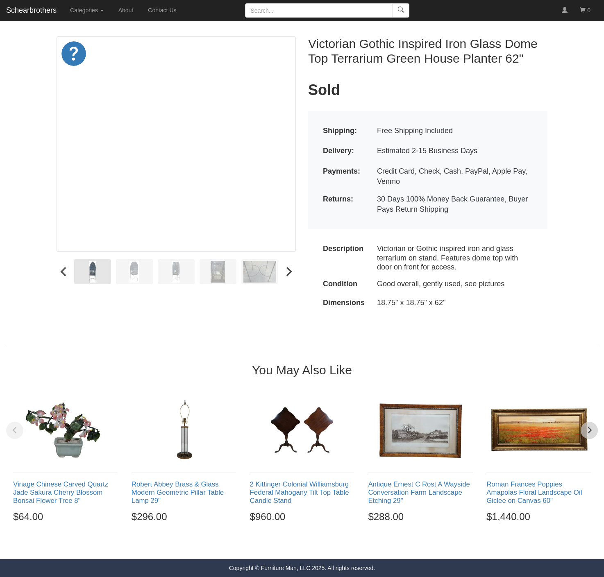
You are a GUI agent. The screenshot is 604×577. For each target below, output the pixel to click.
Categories (87, 10)
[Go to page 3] (302, 544)
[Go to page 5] (320, 544)
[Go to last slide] (64, 272)
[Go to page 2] (293, 544)
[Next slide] (288, 272)
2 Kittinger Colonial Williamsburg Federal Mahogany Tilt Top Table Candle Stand (299, 492)
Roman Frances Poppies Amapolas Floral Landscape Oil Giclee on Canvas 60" (534, 492)
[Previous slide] (14, 430)
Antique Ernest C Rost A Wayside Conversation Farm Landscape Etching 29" (419, 492)
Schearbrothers (31, 10)
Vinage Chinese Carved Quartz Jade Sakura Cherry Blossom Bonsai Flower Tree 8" (60, 492)
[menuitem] (92, 272)
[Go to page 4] (311, 544)
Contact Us (162, 10)
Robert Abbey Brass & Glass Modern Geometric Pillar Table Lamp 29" (178, 492)
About (126, 10)
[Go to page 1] (284, 543)
